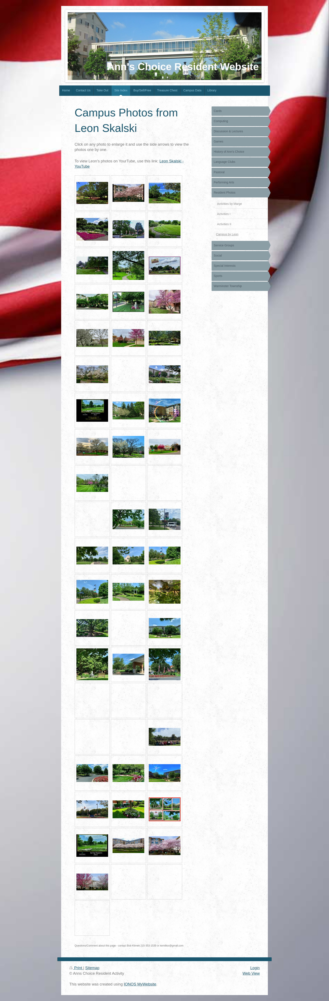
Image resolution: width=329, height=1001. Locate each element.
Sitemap (92, 968)
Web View (251, 973)
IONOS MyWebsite (140, 984)
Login (255, 968)
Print (76, 968)
